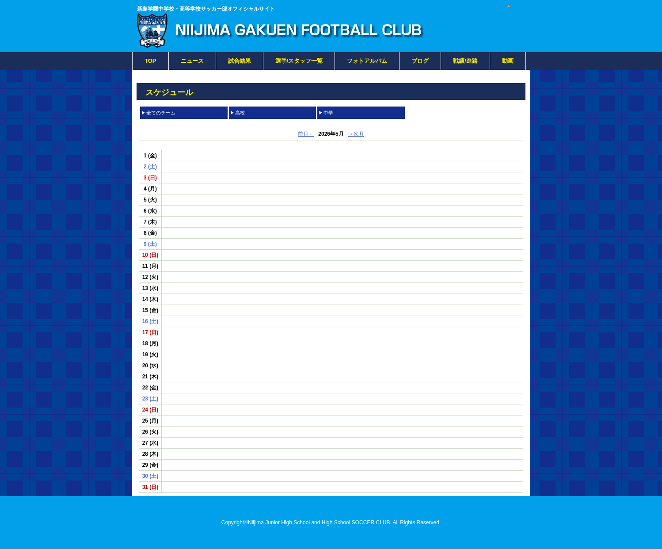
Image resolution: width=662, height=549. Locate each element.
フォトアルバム (367, 60)
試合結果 (239, 60)
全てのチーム (160, 112)
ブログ (420, 60)
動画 (508, 60)
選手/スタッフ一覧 (299, 60)
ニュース (192, 60)
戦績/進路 (465, 60)
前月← (306, 134)
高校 (240, 112)
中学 (328, 112)
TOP (150, 60)
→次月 (356, 134)
